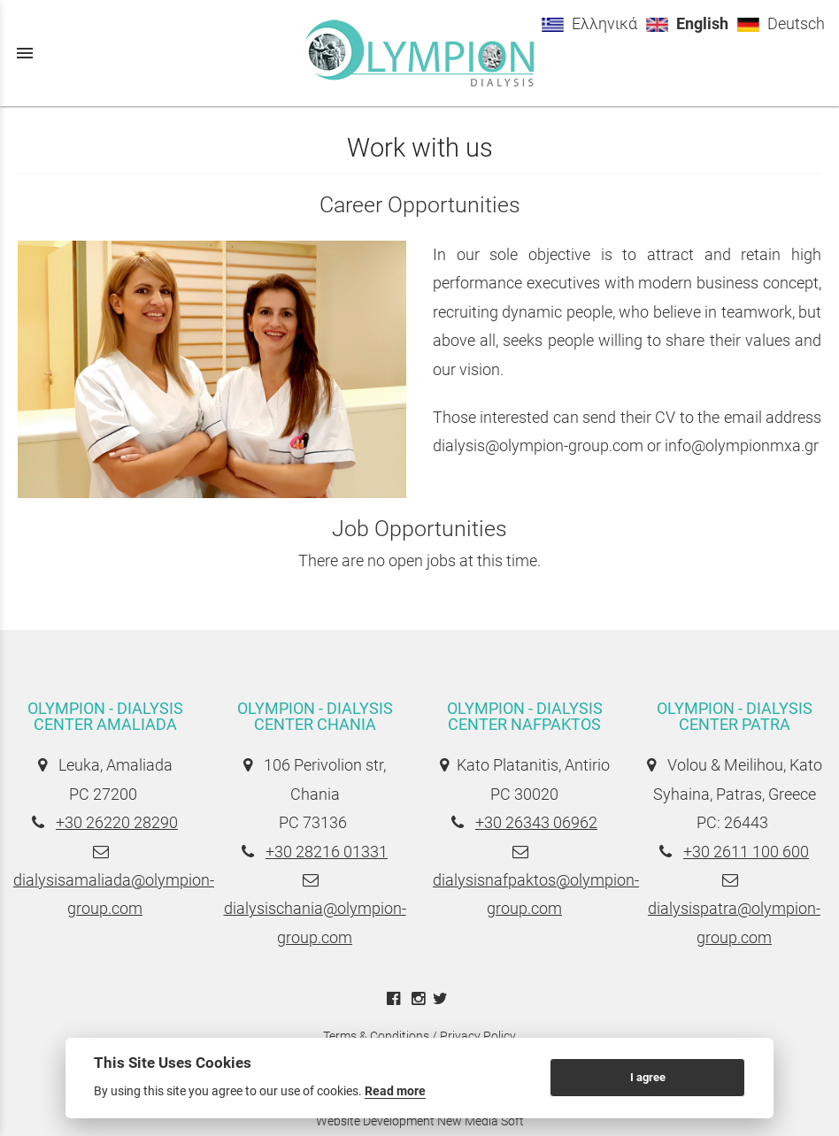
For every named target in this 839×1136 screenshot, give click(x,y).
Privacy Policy (478, 1036)
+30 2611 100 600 (746, 851)
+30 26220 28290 (117, 822)
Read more (395, 1091)
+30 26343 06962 (536, 822)
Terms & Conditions (376, 1036)
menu (24, 53)
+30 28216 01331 (327, 851)
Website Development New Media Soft (420, 1121)
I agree (648, 1077)
